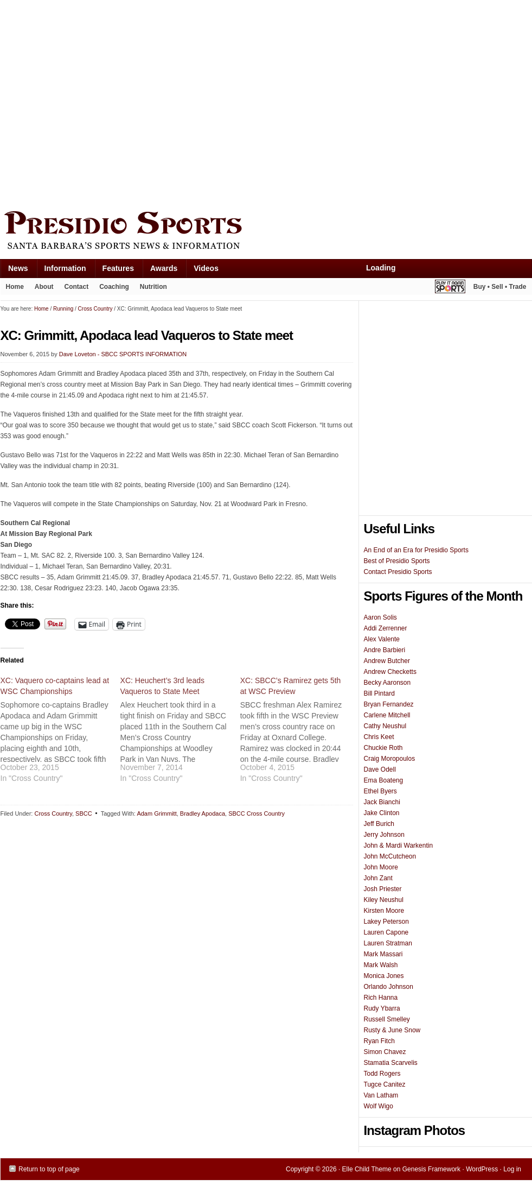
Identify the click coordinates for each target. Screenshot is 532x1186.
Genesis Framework (431, 1169)
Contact (77, 287)
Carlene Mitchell (387, 715)
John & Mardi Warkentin (398, 845)
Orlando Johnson (388, 987)
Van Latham (381, 1095)
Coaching (114, 287)
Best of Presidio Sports (397, 561)
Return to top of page (49, 1169)
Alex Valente (382, 639)
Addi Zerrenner (385, 628)
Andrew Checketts (390, 672)
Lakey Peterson (386, 921)
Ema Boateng (383, 780)
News (14, 270)
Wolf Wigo (378, 1106)
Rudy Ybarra (382, 1008)
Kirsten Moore (384, 910)
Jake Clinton (382, 813)
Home (15, 287)
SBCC (83, 813)
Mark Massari (383, 954)
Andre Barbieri (385, 650)
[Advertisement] (102, 103)
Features (114, 270)
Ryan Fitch (379, 1041)
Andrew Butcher (387, 661)
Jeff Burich (379, 824)
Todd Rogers (382, 1073)
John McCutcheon (390, 856)
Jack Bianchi (382, 802)
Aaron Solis (380, 617)
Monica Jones (384, 976)
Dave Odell (380, 769)
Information (61, 270)
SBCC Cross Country (256, 813)
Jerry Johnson (384, 834)
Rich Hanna (381, 997)
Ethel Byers (380, 791)
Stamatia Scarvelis (391, 1063)
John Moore (381, 867)
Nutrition (153, 287)
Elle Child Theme (367, 1169)
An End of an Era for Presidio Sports (416, 550)
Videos (206, 268)
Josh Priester (383, 889)
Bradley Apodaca (202, 813)
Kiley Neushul (383, 900)
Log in (512, 1169)
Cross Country (53, 813)
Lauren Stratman (388, 943)
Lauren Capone (386, 932)
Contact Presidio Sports (398, 572)
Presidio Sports (266, 232)
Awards (159, 270)
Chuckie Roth (383, 748)
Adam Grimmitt (156, 813)
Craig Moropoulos (389, 758)
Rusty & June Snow (392, 1030)
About (41, 289)
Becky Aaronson (387, 682)
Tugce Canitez (385, 1084)
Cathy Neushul (385, 726)
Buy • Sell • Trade (500, 287)
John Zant (378, 878)
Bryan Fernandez (389, 704)
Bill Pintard (379, 693)
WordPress (482, 1169)
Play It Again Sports (450, 288)
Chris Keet (379, 737)
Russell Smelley (387, 1019)
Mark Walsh (381, 965)
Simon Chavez (385, 1052)
